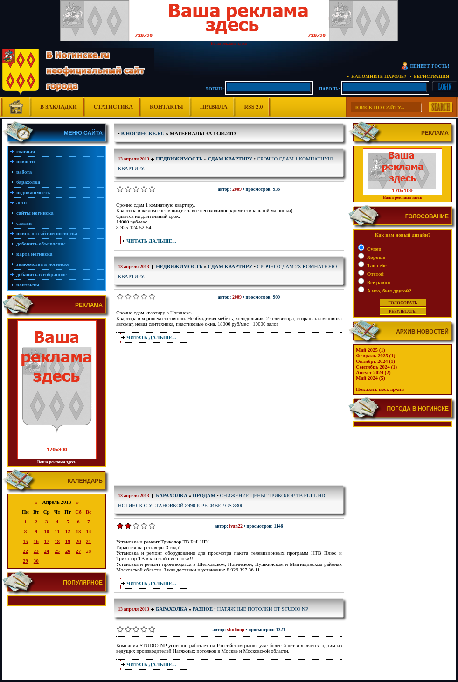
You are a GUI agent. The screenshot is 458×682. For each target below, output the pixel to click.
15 (25, 541)
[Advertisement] (188, 418)
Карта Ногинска (34, 254)
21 (88, 541)
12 (67, 531)
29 (25, 561)
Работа (24, 171)
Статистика (113, 107)
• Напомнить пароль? (376, 76)
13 (78, 531)
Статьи (24, 223)
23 (36, 551)
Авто (21, 202)
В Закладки (58, 107)
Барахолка (28, 182)
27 (78, 551)
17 (46, 541)
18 (57, 541)
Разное (203, 609)
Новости (25, 161)
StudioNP (235, 629)
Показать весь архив (380, 389)
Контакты (166, 107)
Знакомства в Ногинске (42, 264)
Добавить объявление (41, 243)
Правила (214, 107)
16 (36, 541)
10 (46, 531)
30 (36, 561)
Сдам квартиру (230, 158)
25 (57, 551)
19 (67, 541)
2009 (237, 189)
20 (78, 541)
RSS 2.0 (253, 107)
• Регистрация (429, 76)
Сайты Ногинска (35, 213)
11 (57, 531)
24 (46, 551)
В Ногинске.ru (143, 133)
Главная (25, 151)
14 (88, 531)
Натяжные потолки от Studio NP (262, 609)
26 (67, 551)
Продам (204, 495)
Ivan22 (236, 526)
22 (25, 551)
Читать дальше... (151, 241)
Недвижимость (33, 192)
